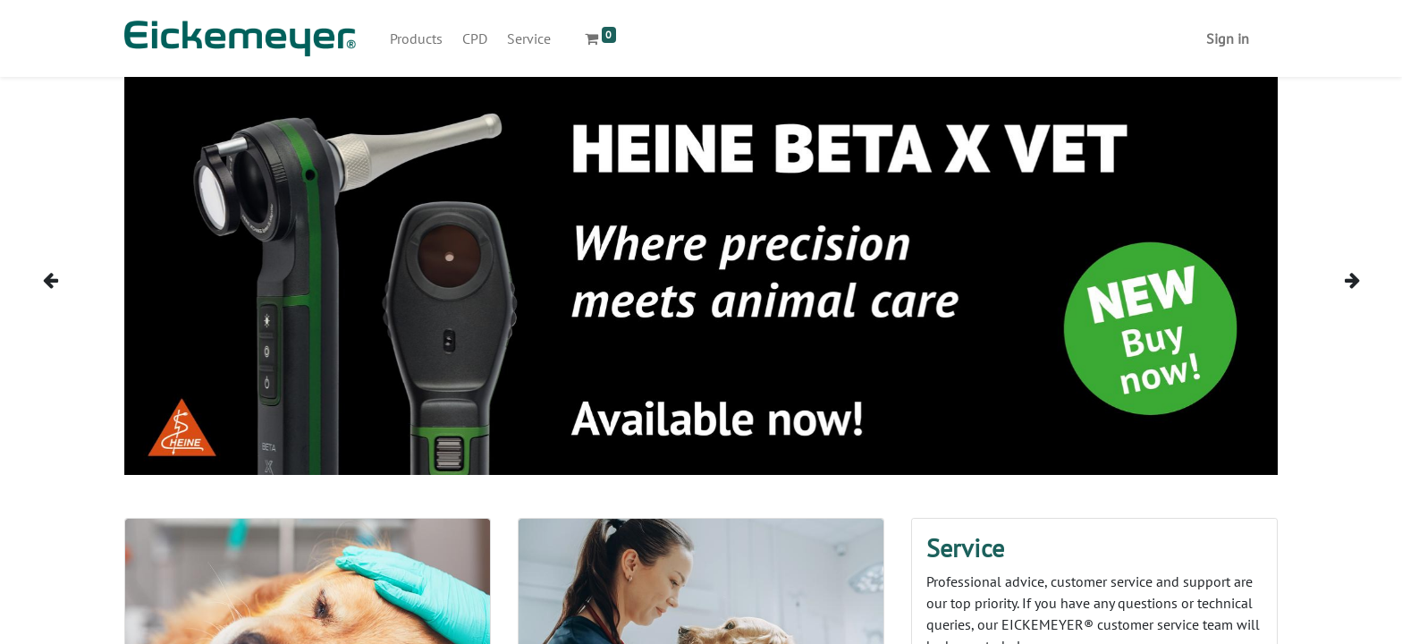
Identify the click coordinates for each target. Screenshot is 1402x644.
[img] (77, 279)
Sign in (1227, 38)
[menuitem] (416, 38)
